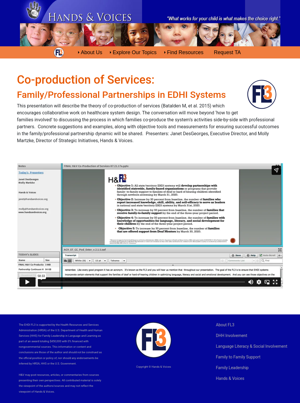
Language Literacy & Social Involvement (251, 346)
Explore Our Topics (135, 52)
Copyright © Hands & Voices (153, 366)
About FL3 (225, 325)
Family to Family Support (238, 357)
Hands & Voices (230, 378)
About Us (91, 52)
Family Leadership (232, 367)
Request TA (227, 52)
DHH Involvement (231, 335)
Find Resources (185, 52)
